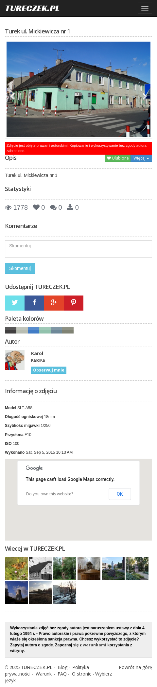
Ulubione (118, 158)
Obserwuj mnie (48, 370)
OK (120, 494)
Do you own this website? (49, 494)
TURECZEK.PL (32, 8)
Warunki (44, 674)
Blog (62, 667)
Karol (37, 353)
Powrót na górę (135, 667)
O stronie (82, 674)
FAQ (62, 674)
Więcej (141, 158)
